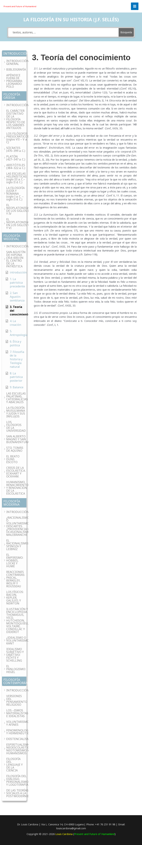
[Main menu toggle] (134, 6)
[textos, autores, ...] (63, 32)
